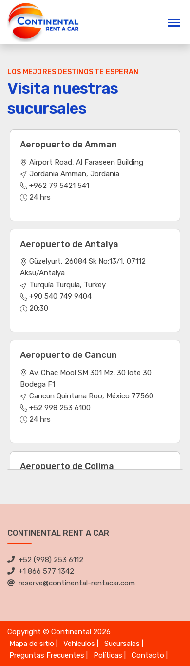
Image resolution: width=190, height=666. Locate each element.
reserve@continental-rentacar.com (71, 583)
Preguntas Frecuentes (46, 655)
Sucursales (122, 643)
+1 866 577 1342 (40, 571)
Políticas (108, 655)
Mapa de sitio (31, 643)
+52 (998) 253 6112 (45, 559)
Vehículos (79, 643)
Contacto (148, 655)
